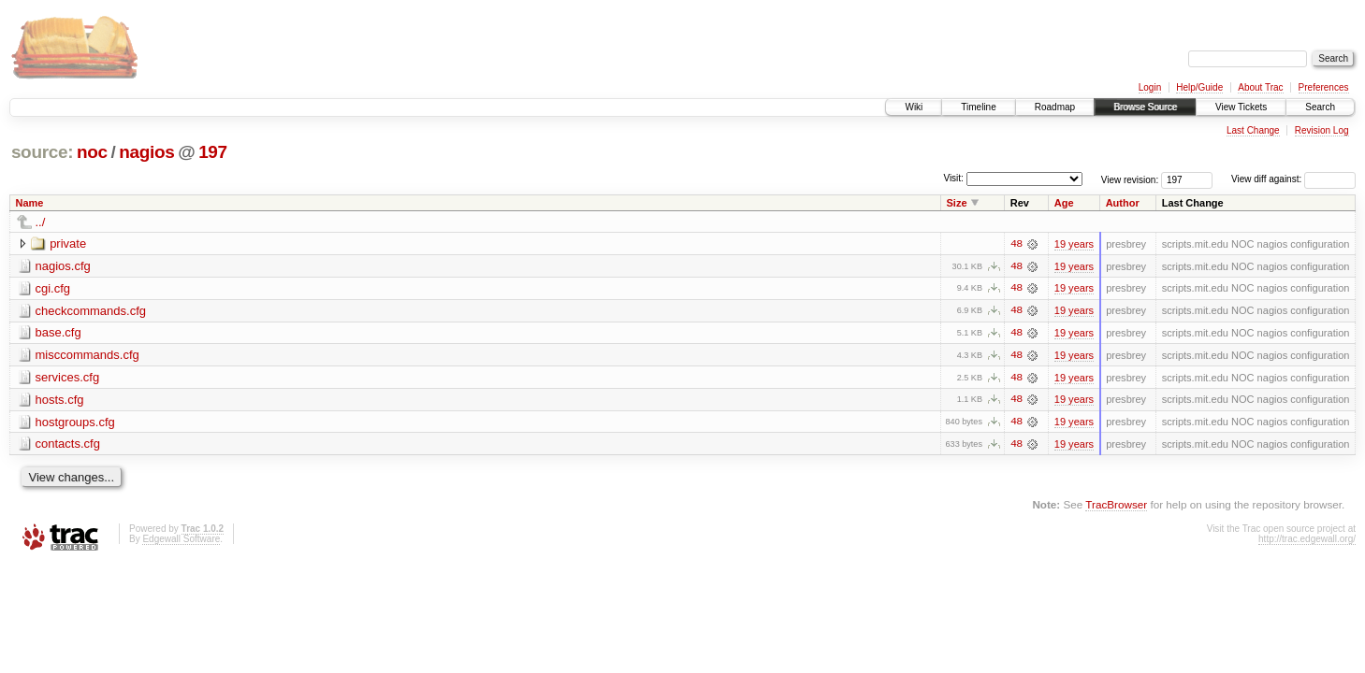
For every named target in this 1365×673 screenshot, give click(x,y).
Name (30, 202)
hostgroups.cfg (75, 423)
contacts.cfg (68, 445)
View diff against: (1293, 179)
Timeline (978, 107)
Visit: (953, 178)
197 (212, 152)
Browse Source (1145, 107)
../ (41, 222)
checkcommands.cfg (91, 311)
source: (42, 152)
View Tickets (1241, 107)
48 (1016, 243)
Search (1320, 107)
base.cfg (58, 333)
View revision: (1130, 179)
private (68, 243)
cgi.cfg (53, 288)
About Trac (1260, 87)
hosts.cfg (60, 401)
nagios (146, 152)
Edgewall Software (181, 541)
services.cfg (68, 378)
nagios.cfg (63, 266)
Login (1150, 87)
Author (1123, 202)
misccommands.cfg (87, 356)
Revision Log (1322, 130)
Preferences (1324, 87)
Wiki (913, 107)
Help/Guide (1199, 87)
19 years (1074, 244)
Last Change (1253, 130)
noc (92, 152)
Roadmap (1055, 107)
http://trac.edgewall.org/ (1307, 541)
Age (1064, 202)
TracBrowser (1116, 506)
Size (956, 202)
